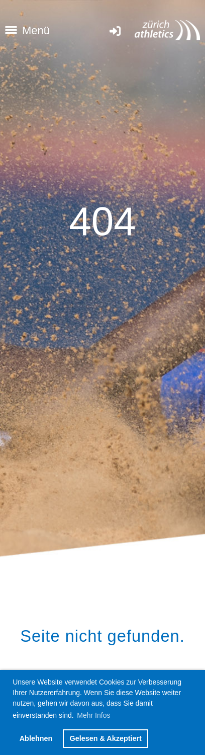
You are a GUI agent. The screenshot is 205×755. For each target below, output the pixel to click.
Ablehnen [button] (36, 738)
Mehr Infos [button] (93, 715)
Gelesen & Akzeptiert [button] (105, 738)
